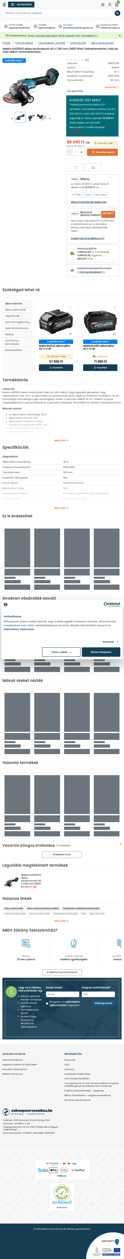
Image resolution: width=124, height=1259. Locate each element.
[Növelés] (81, 152)
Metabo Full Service (12, 1074)
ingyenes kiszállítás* (19, 27)
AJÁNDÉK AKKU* (14, 60)
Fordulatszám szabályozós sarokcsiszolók (81, 908)
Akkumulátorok (13, 303)
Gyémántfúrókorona (16, 328)
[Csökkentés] (70, 152)
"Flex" (84, 914)
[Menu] (102, 4)
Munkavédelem (14, 350)
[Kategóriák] (21, 4)
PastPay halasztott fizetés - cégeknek (84, 1090)
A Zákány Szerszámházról (62, 972)
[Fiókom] (109, 4)
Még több (60, 440)
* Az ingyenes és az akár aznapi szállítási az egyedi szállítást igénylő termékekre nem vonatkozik (91, 1085)
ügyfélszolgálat (46, 27)
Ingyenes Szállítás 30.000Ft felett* (19, 1064)
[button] (12, 118)
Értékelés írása (62, 854)
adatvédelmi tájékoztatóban (64, 1003)
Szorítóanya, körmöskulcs (12, 342)
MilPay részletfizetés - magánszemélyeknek (87, 1095)
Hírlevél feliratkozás (12, 1060)
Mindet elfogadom (101, 652)
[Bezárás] (120, 36)
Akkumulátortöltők (15, 309)
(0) (87, 60)
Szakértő (42, 24)
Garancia (69, 1069)
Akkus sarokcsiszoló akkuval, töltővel (43, 908)
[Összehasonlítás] (93, 167)
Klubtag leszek (103, 1003)
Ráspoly (9, 334)
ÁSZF (66, 1064)
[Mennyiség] (76, 152)
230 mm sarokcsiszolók (15, 914)
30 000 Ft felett (16, 24)
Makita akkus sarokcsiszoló (65, 914)
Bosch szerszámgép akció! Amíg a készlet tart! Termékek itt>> (63, 35)
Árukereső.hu (62, 1207)
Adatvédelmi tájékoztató (77, 1074)
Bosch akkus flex (97, 914)
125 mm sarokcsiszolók (39, 914)
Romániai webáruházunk (77, 1100)
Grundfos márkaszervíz (14, 1069)
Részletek (108, 641)
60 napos (68, 24)
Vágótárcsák (12, 316)
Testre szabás (61, 652)
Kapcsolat (69, 1060)
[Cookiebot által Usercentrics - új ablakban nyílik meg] (106, 604)
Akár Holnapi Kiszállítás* (77, 1078)
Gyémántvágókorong (17, 322)
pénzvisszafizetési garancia (78, 27)
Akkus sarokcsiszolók (14, 908)
